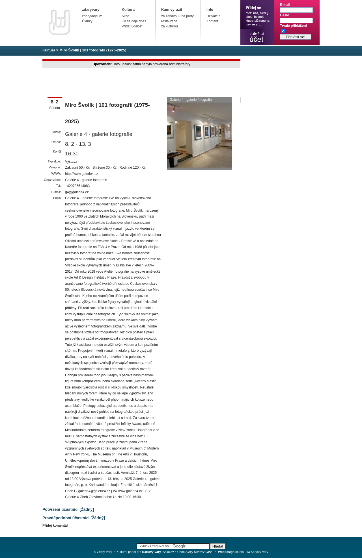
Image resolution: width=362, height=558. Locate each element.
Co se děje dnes (134, 21)
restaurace (169, 21)
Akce (125, 16)
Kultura (128, 9)
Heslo (284, 15)
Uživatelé (213, 16)
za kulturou (169, 26)
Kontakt (212, 21)
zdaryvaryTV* (92, 16)
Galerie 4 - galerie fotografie (98, 134)
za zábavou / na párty (177, 16)
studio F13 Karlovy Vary (243, 551)
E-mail (285, 5)
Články (87, 21)
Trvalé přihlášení (293, 26)
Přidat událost (132, 26)
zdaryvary (91, 9)
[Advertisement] (145, 82)
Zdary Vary (104, 551)
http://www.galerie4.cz (81, 174)
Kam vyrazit (171, 9)
